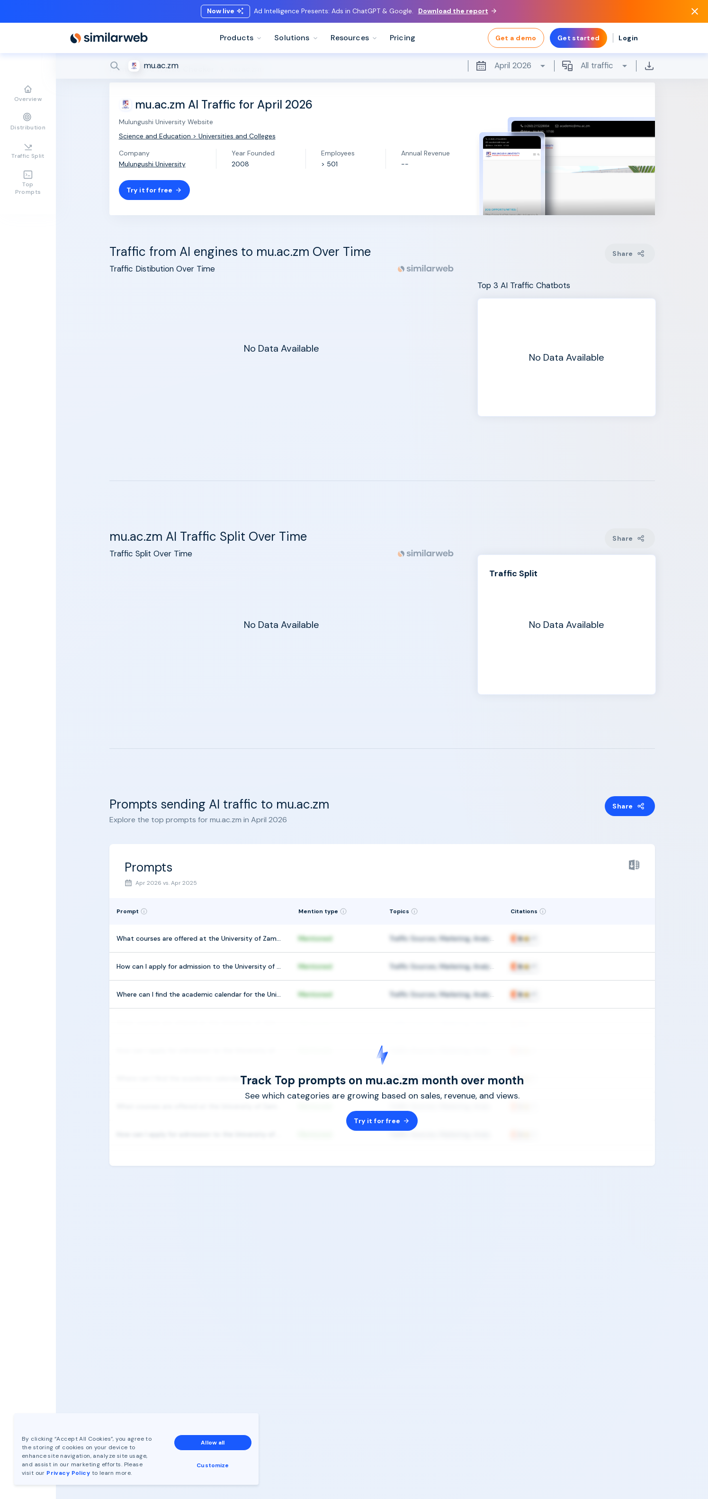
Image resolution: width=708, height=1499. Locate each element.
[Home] (109, 38)
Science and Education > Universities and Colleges (197, 136)
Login (628, 38)
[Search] (382, 66)
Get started (578, 38)
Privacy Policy (68, 1473)
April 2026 (511, 66)
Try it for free (154, 190)
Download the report (457, 11)
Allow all (212, 1442)
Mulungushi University (152, 164)
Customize (213, 1465)
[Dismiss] (694, 11)
